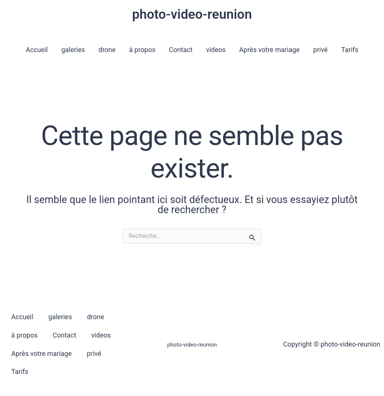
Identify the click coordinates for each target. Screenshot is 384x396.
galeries (73, 50)
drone (107, 50)
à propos (142, 50)
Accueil (37, 50)
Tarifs (349, 50)
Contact (181, 50)
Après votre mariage (269, 50)
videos (216, 50)
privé (320, 50)
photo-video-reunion (192, 14)
